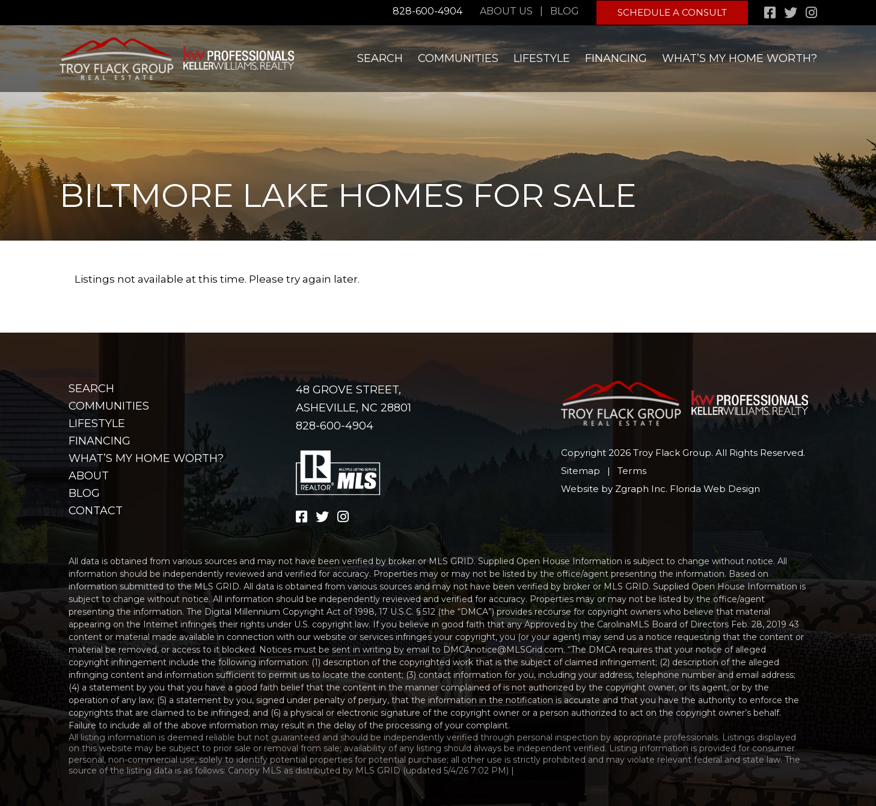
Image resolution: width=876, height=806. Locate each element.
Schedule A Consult (672, 11)
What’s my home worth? (739, 57)
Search (380, 57)
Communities (458, 57)
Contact (96, 510)
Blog (565, 11)
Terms (631, 470)
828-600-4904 (427, 11)
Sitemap (580, 470)
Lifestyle (541, 57)
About (89, 475)
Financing (616, 57)
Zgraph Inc (640, 488)
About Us (507, 11)
